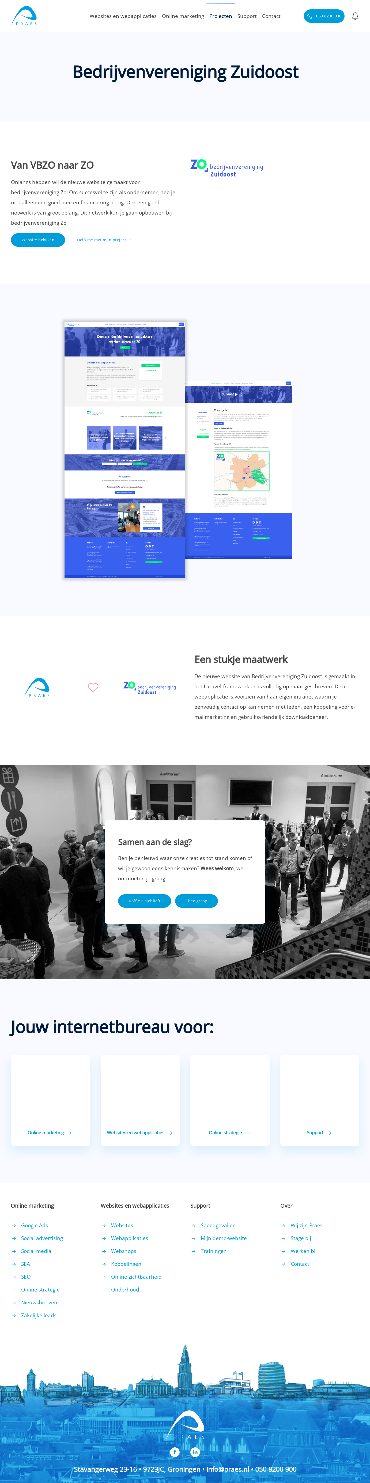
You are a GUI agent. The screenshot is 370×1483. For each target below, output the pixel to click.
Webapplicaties (129, 1238)
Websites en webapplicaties (123, 16)
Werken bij (304, 1251)
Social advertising (42, 1238)
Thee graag (196, 900)
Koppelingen (126, 1263)
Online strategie (40, 1289)
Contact (271, 16)
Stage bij (301, 1238)
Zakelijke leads (38, 1315)
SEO (26, 1276)
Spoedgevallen (218, 1225)
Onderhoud (125, 1289)
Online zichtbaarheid (136, 1276)
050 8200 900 (324, 16)
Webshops (123, 1251)
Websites (122, 1225)
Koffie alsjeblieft (144, 900)
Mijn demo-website (224, 1238)
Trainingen (214, 1251)
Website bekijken (38, 239)
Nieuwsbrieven (39, 1302)
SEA (25, 1263)
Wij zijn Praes (307, 1225)
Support (247, 16)
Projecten (220, 16)
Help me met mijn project (105, 240)
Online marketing (183, 16)
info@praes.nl (227, 1469)
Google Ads (34, 1225)
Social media (36, 1251)
